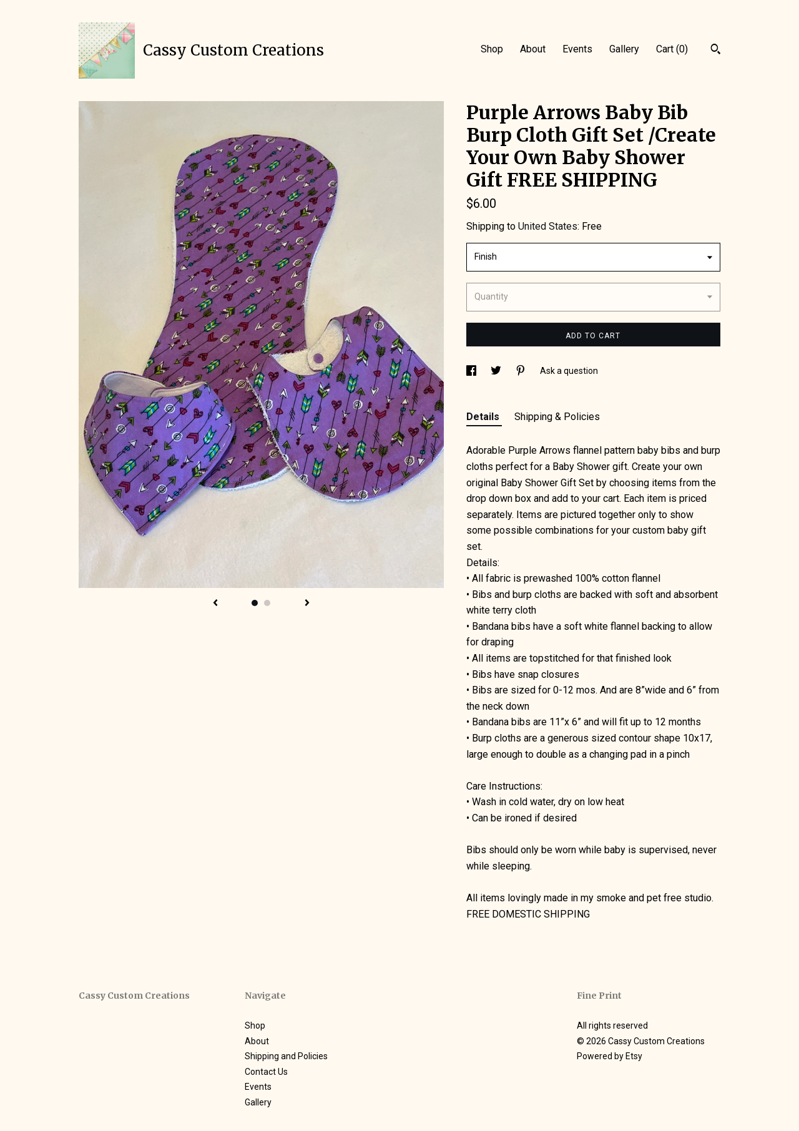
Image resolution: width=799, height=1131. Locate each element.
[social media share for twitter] (497, 371)
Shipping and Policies (286, 1056)
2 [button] (267, 603)
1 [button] (255, 603)
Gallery (624, 49)
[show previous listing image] (215, 603)
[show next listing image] (307, 603)
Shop (492, 49)
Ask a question (569, 371)
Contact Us (266, 1072)
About (533, 49)
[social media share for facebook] (472, 371)
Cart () (672, 49)
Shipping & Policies (557, 417)
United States (547, 226)
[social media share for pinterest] (521, 371)
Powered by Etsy (609, 1056)
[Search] (715, 50)
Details (484, 417)
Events (577, 49)
